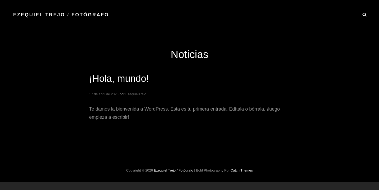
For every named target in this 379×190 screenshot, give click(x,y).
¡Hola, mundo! (119, 78)
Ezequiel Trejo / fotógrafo (61, 14)
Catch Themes (242, 170)
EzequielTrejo (135, 94)
